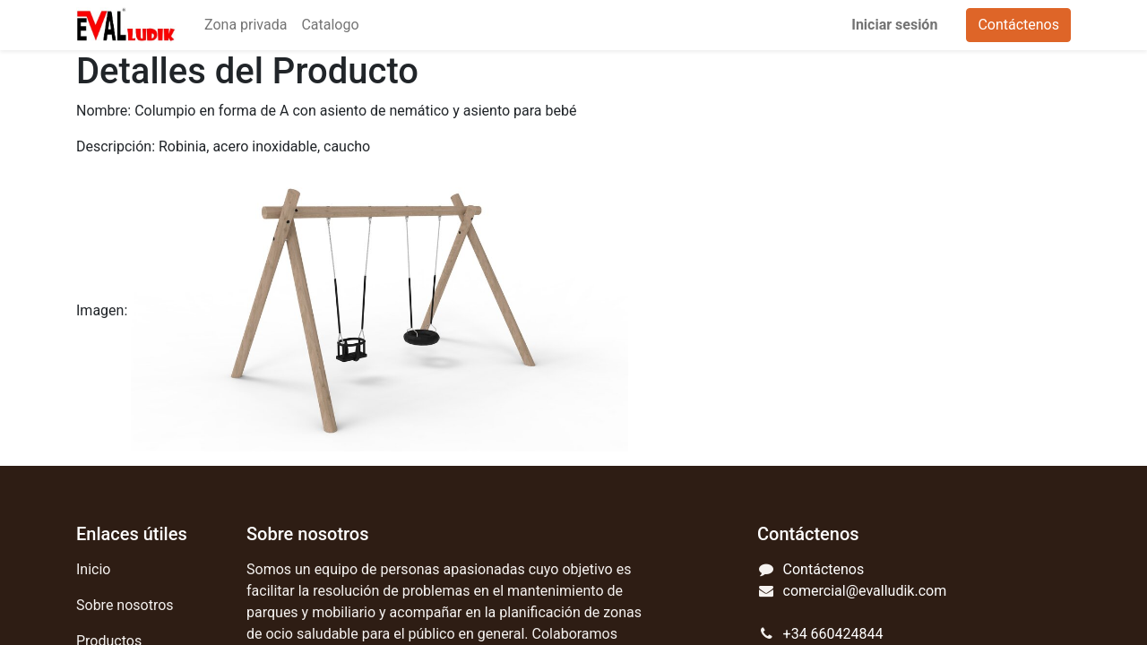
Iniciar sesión (894, 24)
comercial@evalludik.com (865, 590)
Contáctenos (1018, 24)
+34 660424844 (833, 633)
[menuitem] (245, 25)
